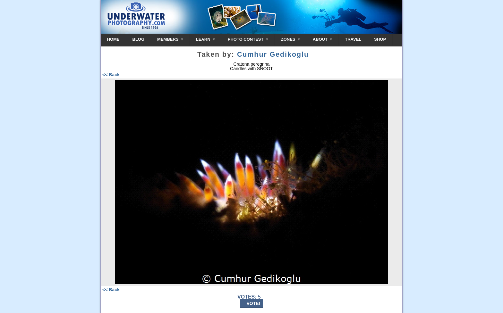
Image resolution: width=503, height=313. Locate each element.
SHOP (380, 39)
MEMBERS (170, 39)
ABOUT (322, 39)
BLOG (138, 39)
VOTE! (253, 303)
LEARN (205, 39)
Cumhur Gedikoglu (273, 54)
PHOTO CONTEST (248, 39)
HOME (113, 39)
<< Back (111, 74)
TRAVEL (353, 39)
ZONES (290, 39)
